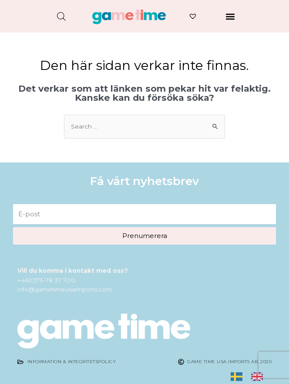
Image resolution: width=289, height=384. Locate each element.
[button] (230, 16)
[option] (259, 376)
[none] (239, 376)
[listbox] (251, 376)
